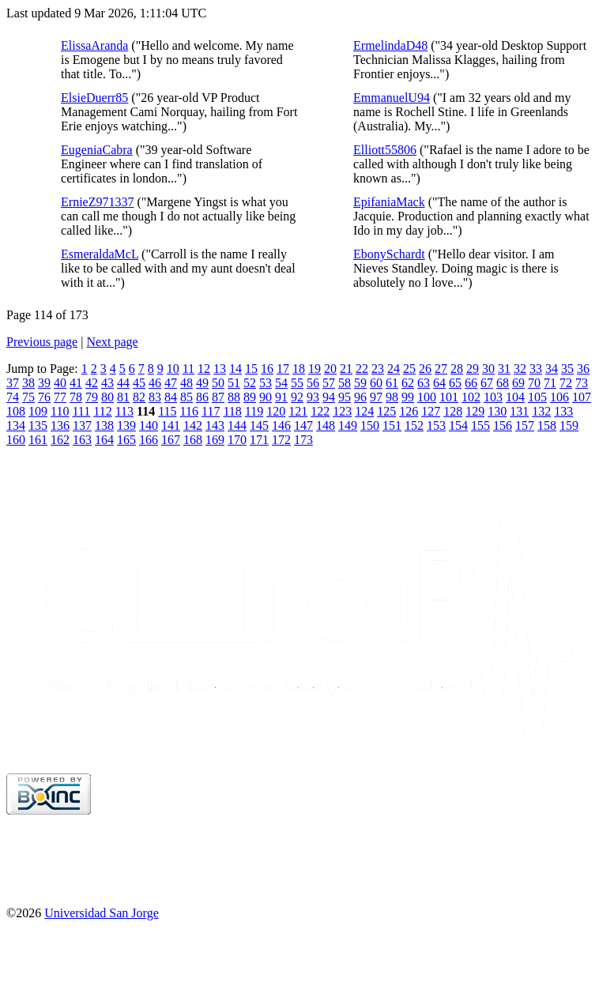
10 (173, 368)
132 (541, 411)
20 (330, 368)
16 (267, 368)
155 (480, 425)
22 (362, 368)
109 (37, 411)
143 (214, 425)
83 (155, 397)
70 (534, 382)
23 (377, 368)
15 (251, 368)
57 (328, 382)
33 (535, 368)
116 (189, 411)
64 (439, 382)
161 (37, 439)
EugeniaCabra (97, 149)
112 (102, 411)
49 (202, 382)
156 (502, 425)
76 (44, 397)
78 (76, 397)
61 (392, 382)
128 (452, 411)
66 (471, 382)
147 (303, 425)
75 (28, 397)
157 (524, 425)
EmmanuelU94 (391, 97)
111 (81, 411)
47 (170, 382)
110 (60, 411)
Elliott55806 (384, 149)
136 (60, 425)
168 (192, 439)
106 (559, 397)
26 (425, 368)
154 (458, 425)
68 (502, 382)
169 (214, 439)
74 (12, 397)
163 (82, 439)
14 (235, 368)
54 (281, 382)
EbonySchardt (389, 254)
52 (249, 382)
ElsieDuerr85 (94, 97)
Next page (112, 341)
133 (563, 411)
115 (167, 411)
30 (488, 368)
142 (192, 425)
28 (456, 368)
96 (360, 397)
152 (414, 425)
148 (325, 425)
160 (15, 439)
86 (202, 397)
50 (218, 382)
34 (551, 368)
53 (265, 382)
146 (281, 425)
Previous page (41, 341)
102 (470, 397)
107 (581, 397)
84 (170, 397)
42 (91, 382)
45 (139, 382)
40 (60, 382)
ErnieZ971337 (97, 202)
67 (486, 382)
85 (186, 397)
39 (44, 382)
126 (408, 411)
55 (297, 382)
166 (148, 439)
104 (515, 397)
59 (360, 382)
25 (409, 368)
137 (82, 425)
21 (346, 368)
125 (386, 411)
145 (259, 425)
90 (265, 397)
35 (567, 368)
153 (436, 425)
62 (407, 382)
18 (298, 368)
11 (188, 368)
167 (170, 439)
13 (219, 368)
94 (328, 397)
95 (344, 397)
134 (15, 425)
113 (124, 411)
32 (520, 368)
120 (275, 411)
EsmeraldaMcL (99, 254)
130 (497, 411)
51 (234, 382)
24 (393, 368)
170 (237, 439)
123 (342, 411)
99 (407, 397)
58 (344, 382)
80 (107, 397)
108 (15, 411)
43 (107, 382)
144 (237, 425)
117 (211, 411)
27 (441, 368)
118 (232, 411)
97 (376, 397)
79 (91, 397)
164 (104, 439)
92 (297, 397)
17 (283, 368)
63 (423, 382)
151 (391, 425)
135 (37, 425)
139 (126, 425)
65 (455, 382)
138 (104, 425)
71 (550, 382)
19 (314, 368)
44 (123, 382)
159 (568, 425)
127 (430, 411)
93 (313, 397)
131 (519, 411)
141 (170, 425)
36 (583, 368)
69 (518, 382)
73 (581, 382)
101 (448, 397)
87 (218, 397)
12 (204, 368)
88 (234, 397)
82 (139, 397)
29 (472, 368)
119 (254, 411)
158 (546, 425)
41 (76, 382)
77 (60, 397)
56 (313, 382)
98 (392, 397)
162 (60, 439)
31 (504, 368)
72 (565, 382)
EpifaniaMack (389, 202)
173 (303, 439)
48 (186, 382)
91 (281, 397)
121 (297, 411)
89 (249, 397)
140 (148, 425)
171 (259, 439)
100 (426, 397)
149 (347, 425)
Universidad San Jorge (101, 913)
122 (320, 411)
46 (155, 382)
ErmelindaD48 (390, 45)
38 (28, 382)
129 (474, 411)
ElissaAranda (94, 45)
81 (123, 397)
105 (537, 397)
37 (12, 382)
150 (369, 425)
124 (364, 411)
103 (493, 397)
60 (376, 382)
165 (126, 439)
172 (281, 439)
